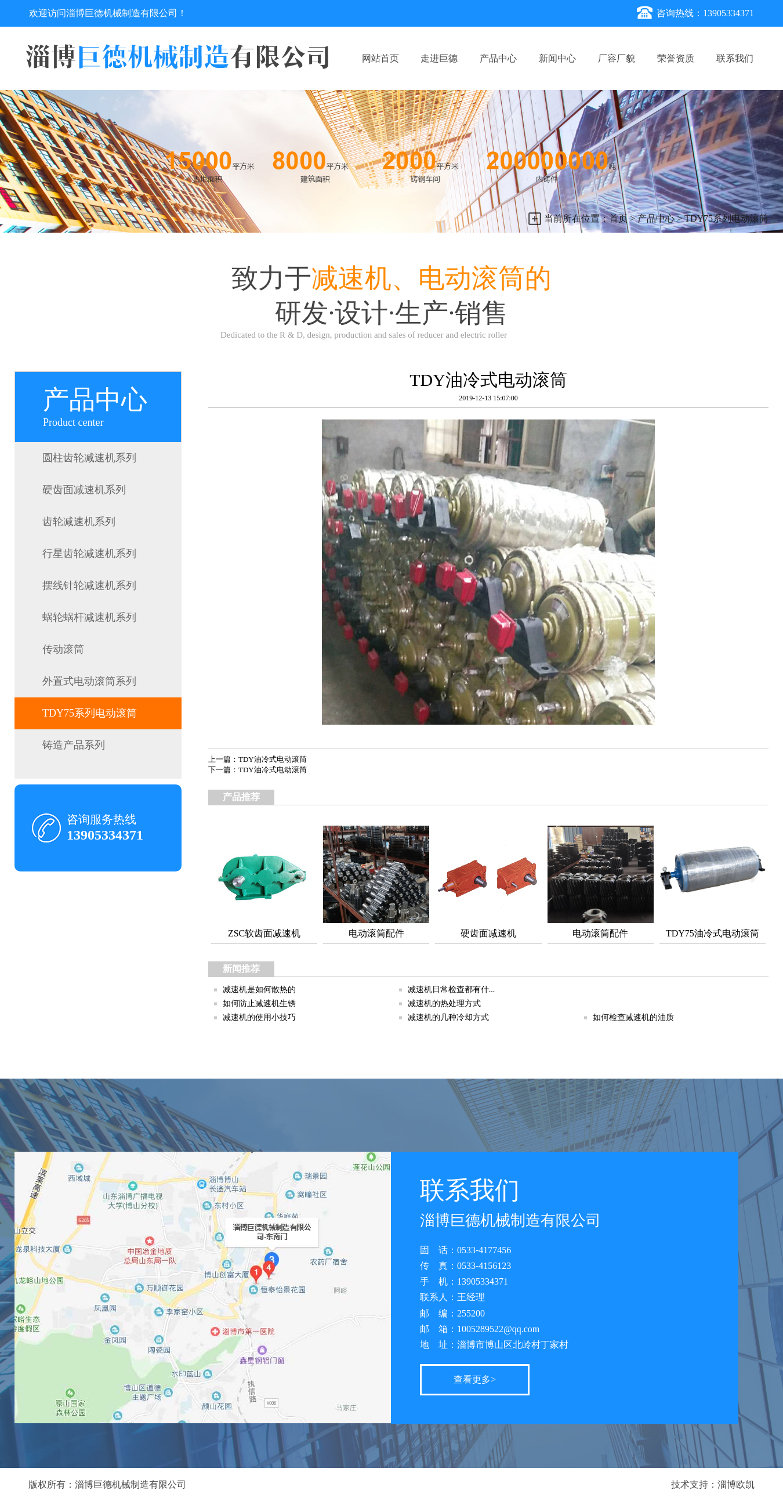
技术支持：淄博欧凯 (713, 1484)
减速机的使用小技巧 (259, 1017)
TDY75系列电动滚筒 (726, 218)
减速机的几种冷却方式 (448, 1017)
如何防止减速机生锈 (259, 1003)
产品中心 (656, 218)
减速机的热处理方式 (444, 1003)
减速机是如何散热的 (259, 989)
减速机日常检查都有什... (451, 989)
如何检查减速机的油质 (633, 1017)
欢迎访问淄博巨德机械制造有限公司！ (108, 13)
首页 (618, 218)
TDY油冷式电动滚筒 (272, 759)
